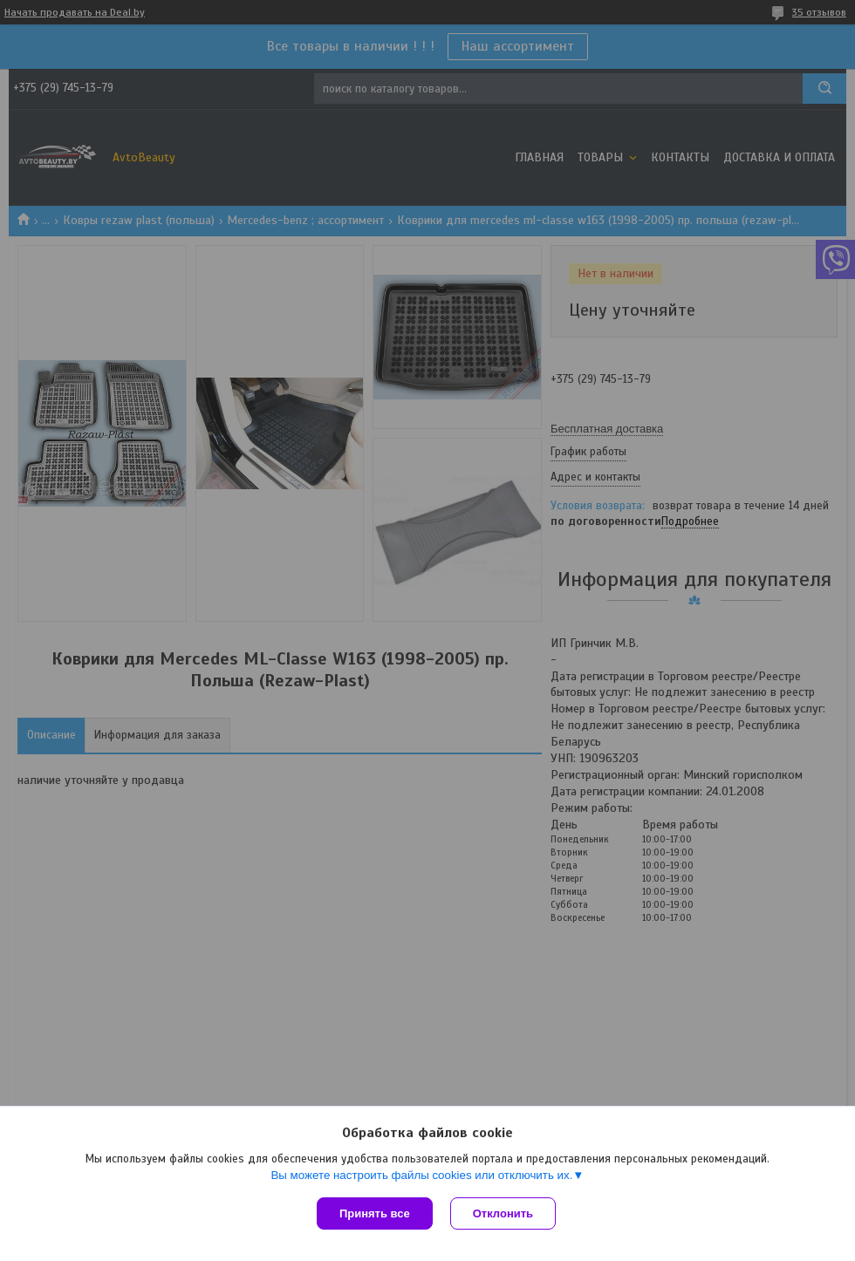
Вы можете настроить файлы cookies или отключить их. (421, 1175)
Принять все (374, 1213)
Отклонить (503, 1213)
